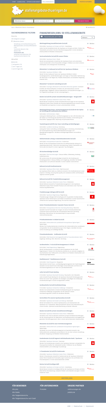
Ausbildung (21, 2)
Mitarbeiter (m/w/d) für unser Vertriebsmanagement (56, 323)
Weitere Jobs (66, 378)
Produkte (43, 389)
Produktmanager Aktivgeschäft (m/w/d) (52, 192)
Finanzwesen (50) (19, 52)
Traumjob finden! (83, 21)
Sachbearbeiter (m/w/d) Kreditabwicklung (53, 285)
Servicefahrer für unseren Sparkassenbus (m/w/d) (55, 298)
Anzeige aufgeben (86, 1)
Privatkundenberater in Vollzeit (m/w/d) (52, 219)
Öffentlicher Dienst (18, 41)
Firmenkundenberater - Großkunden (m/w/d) (53, 234)
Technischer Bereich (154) (21, 49)
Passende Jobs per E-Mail (51, 37)
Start (14, 2)
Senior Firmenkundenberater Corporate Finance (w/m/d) (57, 205)
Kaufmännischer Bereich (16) (22, 56)
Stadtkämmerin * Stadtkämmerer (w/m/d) (52, 259)
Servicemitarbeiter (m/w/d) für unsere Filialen (54, 56)
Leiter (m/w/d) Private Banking (49, 272)
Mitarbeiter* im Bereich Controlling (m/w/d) (53, 84)
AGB (68, 406)
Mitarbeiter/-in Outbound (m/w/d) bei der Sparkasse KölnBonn (59, 69)
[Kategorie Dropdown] (31, 21)
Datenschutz (78, 406)
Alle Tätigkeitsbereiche (20, 395)
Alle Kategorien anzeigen (18, 39)
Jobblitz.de (71, 392)
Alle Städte (16, 392)
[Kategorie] (22, 21)
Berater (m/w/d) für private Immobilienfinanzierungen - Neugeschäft (61, 97)
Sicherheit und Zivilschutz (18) (22, 54)
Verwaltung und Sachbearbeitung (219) (25, 44)
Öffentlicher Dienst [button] (34, 2)
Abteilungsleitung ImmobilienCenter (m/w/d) (53, 43)
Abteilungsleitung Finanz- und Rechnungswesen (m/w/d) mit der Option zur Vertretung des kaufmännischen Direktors (61, 110)
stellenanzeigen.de (74, 389)
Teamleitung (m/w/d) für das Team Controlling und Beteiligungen (60, 124)
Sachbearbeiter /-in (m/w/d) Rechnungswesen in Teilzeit (57, 244)
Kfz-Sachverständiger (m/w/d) (49, 151)
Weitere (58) (17, 51)
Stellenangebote (48, 2)
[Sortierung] (86, 37)
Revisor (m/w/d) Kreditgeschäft (49, 364)
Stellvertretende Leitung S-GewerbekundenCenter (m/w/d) (58, 138)
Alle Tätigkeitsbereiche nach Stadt (24, 398)
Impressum (90, 406)
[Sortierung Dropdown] (92, 37)
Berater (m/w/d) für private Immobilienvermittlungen (56, 311)
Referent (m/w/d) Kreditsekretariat (50, 166)
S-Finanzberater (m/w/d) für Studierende (52, 351)
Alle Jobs (15, 389)
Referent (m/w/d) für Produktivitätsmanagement (55, 179)
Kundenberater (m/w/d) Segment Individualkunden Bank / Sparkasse (61, 338)
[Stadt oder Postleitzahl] (64, 21)
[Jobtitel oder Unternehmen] (43, 21)
